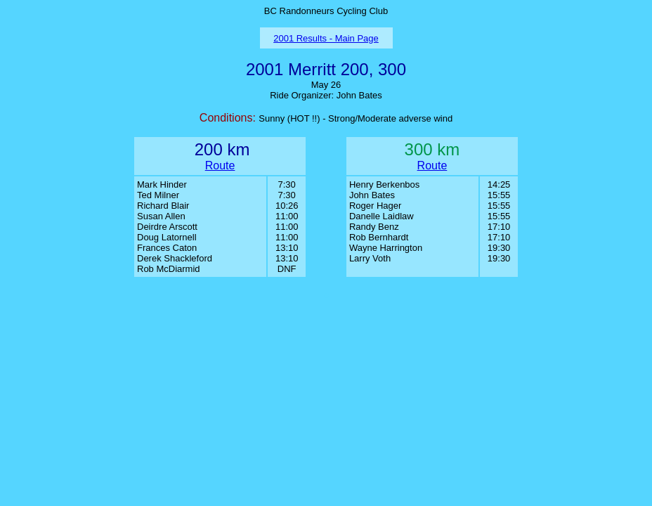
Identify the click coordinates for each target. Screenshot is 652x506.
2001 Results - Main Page (326, 38)
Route (220, 165)
